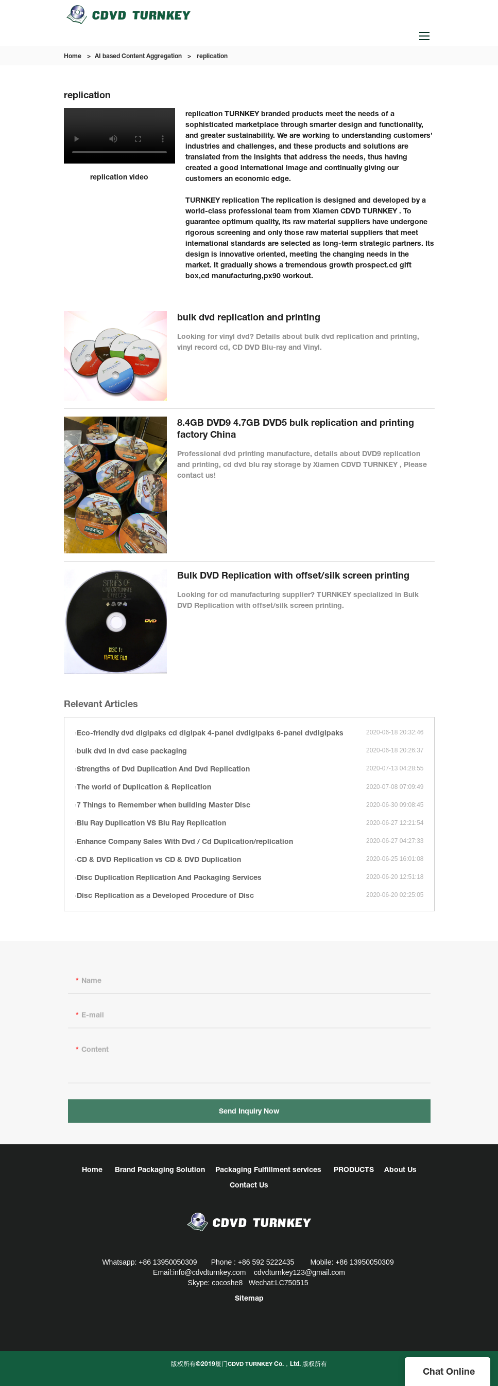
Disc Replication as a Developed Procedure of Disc (165, 895)
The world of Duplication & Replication (144, 786)
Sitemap (249, 1297)
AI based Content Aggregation (138, 56)
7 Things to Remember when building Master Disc (163, 804)
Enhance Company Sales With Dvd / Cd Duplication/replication (185, 841)
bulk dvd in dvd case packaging (132, 750)
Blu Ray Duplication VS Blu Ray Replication (151, 822)
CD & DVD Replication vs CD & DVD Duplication (159, 859)
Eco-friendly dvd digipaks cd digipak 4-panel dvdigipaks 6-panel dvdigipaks (210, 732)
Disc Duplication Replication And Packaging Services (169, 877)
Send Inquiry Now (249, 1113)
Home (72, 56)
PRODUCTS (354, 1169)
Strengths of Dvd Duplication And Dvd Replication (163, 768)
